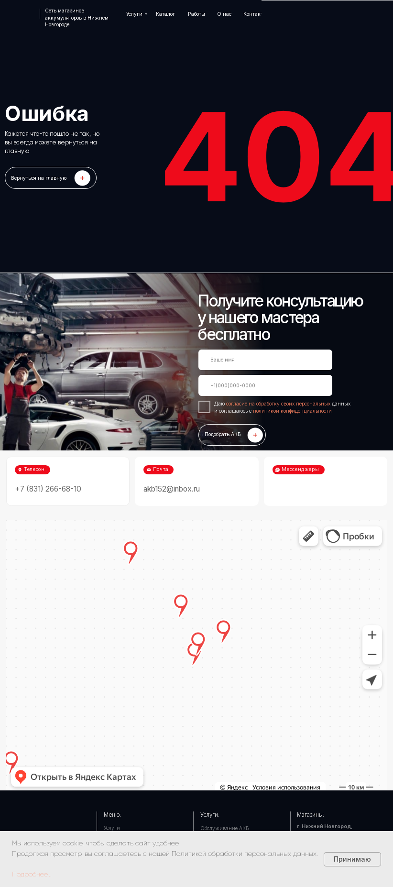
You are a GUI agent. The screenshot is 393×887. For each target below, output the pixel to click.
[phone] (265, 385)
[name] (265, 360)
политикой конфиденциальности (292, 411)
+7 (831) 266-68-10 (48, 488)
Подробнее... (32, 874)
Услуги (112, 828)
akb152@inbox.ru (171, 488)
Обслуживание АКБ (224, 828)
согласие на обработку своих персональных (279, 403)
